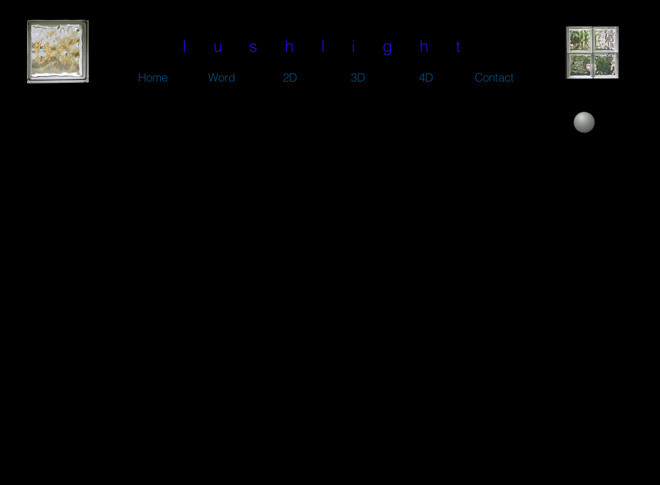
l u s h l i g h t (327, 46)
